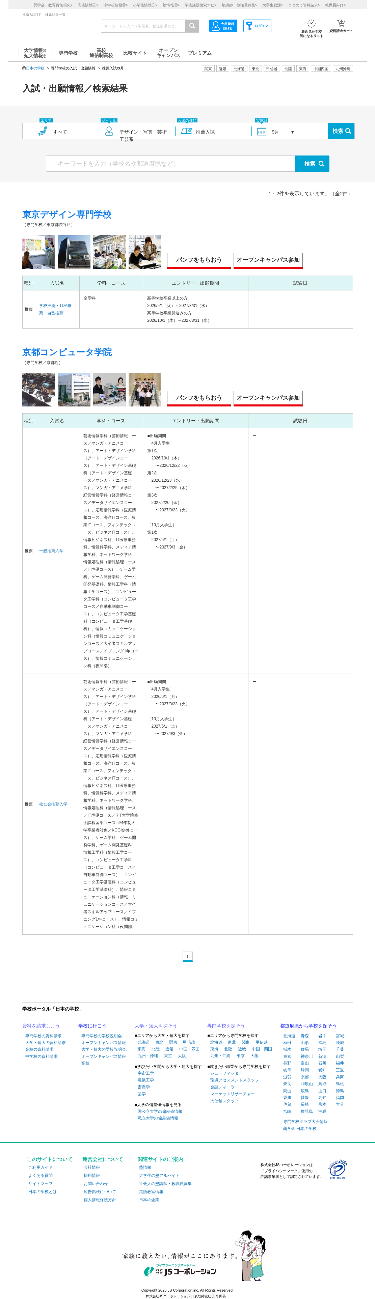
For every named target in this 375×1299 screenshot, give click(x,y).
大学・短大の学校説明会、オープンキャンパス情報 (105, 1052)
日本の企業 (149, 1199)
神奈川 (307, 1056)
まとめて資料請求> (304, 5)
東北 (159, 1042)
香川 (287, 1097)
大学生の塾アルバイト (159, 1175)
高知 (322, 1097)
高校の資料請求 (39, 1049)
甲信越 (189, 1042)
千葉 (340, 1049)
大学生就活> (272, 5)
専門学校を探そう (226, 1025)
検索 (337, 131)
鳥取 (322, 1083)
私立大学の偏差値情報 (158, 1118)
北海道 (239, 69)
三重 (340, 1070)
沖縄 (322, 1111)
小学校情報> (145, 5)
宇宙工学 (146, 1073)
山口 (322, 1091)
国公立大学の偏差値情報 (160, 1111)
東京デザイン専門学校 (66, 214)
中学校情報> (116, 5)
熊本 (322, 1104)
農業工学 (146, 1080)
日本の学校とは (42, 1191)
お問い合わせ (96, 1183)
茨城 (340, 1042)
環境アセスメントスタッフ (234, 1080)
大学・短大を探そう (156, 1025)
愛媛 (305, 1097)
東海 (142, 1049)
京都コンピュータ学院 (67, 352)
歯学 (142, 1094)
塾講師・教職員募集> (239, 5)
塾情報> (171, 5)
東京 (168, 1055)
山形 (305, 1042)
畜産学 (144, 1087)
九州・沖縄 (148, 1055)
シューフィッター (226, 1073)
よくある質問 (40, 1175)
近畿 (169, 1049)
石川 (322, 1063)
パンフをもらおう (199, 260)
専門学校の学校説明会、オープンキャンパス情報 (103, 1039)
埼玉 (322, 1049)
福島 (322, 1042)
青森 (305, 1036)
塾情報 (145, 1167)
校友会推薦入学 (53, 804)
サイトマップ (40, 1183)
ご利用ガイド (40, 1167)
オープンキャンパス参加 (268, 260)
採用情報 (92, 1175)
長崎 (305, 1104)
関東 (173, 1042)
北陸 (156, 1049)
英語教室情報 (151, 1191)
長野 (287, 1063)
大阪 (182, 1055)
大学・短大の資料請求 (45, 1042)
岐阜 (287, 1070)
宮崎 (287, 1111)
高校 (85, 1063)
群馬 (305, 1049)
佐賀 (287, 1104)
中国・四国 (189, 1049)
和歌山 (307, 1083)
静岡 (305, 1070)
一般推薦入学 (51, 550)
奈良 (287, 1083)
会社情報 (92, 1167)
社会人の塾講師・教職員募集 (165, 1183)
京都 (305, 1077)
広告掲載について (100, 1191)
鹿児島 (307, 1111)
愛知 (322, 1070)
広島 (305, 1091)
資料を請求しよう (41, 1025)
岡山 (287, 1091)
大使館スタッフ (224, 1101)
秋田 (287, 1042)
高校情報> (88, 5)
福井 (340, 1063)
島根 (340, 1083)
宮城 (340, 1036)
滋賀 (287, 1077)
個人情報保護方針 (100, 1199)
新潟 (322, 1056)
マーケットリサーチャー (232, 1094)
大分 (340, 1104)
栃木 (287, 1049)
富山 (305, 1063)
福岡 (340, 1097)
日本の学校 (35, 68)
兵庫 (340, 1077)
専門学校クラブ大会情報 (305, 1121)
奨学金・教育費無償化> (53, 5)
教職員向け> (335, 5)
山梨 (340, 1056)
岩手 (322, 1036)
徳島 (340, 1091)
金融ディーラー (224, 1087)
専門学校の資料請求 (43, 1036)
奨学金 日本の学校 (300, 1128)
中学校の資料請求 (41, 1056)
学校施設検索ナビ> (200, 5)
